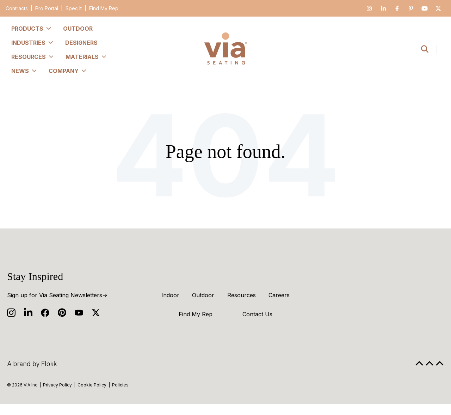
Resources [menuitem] (32, 56)
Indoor (170, 295)
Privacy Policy (57, 384)
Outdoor (203, 295)
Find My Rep (103, 8)
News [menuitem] (24, 70)
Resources (241, 295)
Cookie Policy (92, 384)
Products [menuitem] (31, 28)
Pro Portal (46, 8)
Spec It (74, 8)
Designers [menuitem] (81, 42)
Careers (279, 295)
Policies (120, 384)
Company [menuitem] (68, 70)
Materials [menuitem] (86, 56)
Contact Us (257, 314)
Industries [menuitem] (32, 42)
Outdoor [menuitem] (78, 28)
